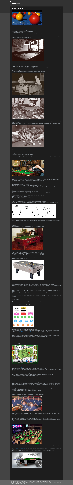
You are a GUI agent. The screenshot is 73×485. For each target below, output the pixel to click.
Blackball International (15, 304)
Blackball (42, 3)
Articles (47, 3)
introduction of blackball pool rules (19, 367)
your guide (18, 469)
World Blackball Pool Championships (19, 448)
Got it (61, 482)
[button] (60, 9)
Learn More (56, 482)
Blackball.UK (16, 3)
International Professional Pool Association (24, 331)
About (51, 3)
